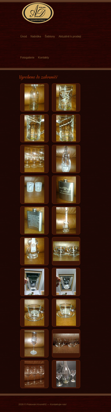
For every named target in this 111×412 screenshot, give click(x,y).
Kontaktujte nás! (58, 404)
